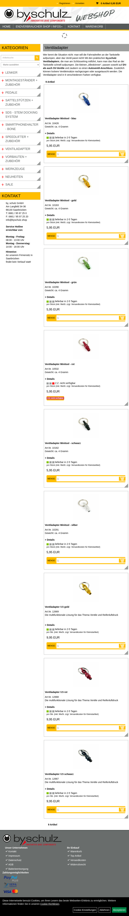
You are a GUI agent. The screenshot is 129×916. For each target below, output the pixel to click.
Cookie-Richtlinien (49, 904)
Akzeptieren (119, 910)
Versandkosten (78, 860)
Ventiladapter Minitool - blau (60, 118)
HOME (7, 26)
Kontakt (12, 851)
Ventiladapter (17, 149)
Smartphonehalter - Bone (21, 127)
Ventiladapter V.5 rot (56, 692)
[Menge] (87, 154)
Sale (9, 184)
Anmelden (79, 3)
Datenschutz (15, 860)
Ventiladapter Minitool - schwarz (63, 443)
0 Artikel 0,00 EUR (108, 3)
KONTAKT (74, 26)
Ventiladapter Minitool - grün (61, 282)
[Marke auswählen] (20, 64)
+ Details (50, 133)
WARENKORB (94, 26)
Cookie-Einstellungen (85, 910)
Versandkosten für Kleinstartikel (85, 140)
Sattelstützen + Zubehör (19, 102)
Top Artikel (75, 855)
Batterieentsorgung (18, 869)
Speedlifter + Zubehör (17, 139)
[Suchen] (37, 57)
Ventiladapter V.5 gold (57, 607)
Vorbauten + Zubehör (16, 159)
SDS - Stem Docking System (21, 115)
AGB (10, 864)
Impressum (14, 855)
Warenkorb (76, 851)
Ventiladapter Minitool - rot (60, 364)
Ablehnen (105, 910)
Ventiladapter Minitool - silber (61, 525)
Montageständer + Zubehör (21, 82)
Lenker (11, 72)
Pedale (11, 92)
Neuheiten (14, 176)
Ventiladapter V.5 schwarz (59, 774)
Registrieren (64, 3)
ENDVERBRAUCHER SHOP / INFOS (39, 26)
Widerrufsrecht (78, 864)
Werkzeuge (15, 169)
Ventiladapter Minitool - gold (60, 200)
